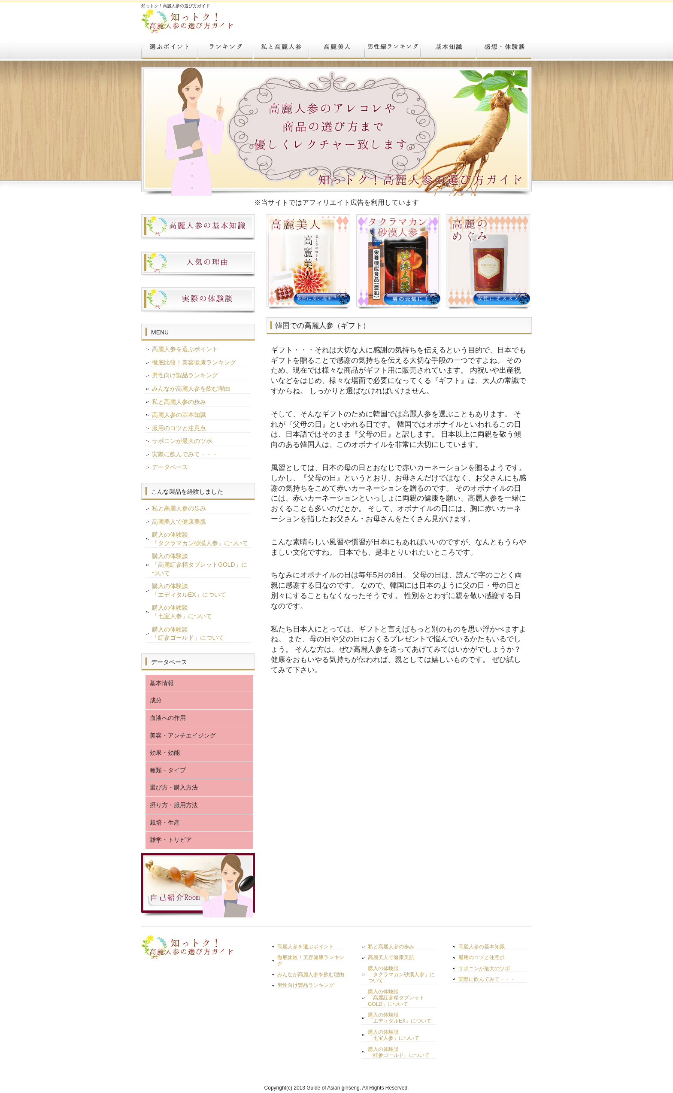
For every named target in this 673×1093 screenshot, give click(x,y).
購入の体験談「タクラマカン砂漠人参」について (200, 538)
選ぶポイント (169, 51)
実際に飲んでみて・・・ (185, 454)
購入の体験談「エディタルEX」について (189, 590)
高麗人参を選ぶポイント (185, 349)
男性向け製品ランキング (185, 375)
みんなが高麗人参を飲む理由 (191, 388)
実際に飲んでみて (504, 51)
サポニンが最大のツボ (182, 440)
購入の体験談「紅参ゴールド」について (188, 633)
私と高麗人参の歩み (281, 51)
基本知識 (448, 51)
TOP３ (225, 51)
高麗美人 (336, 51)
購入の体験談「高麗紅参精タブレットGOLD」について (199, 564)
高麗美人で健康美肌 (179, 521)
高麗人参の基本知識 (179, 414)
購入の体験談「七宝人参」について (182, 611)
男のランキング (392, 51)
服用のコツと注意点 (179, 428)
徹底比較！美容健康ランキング (194, 362)
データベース (170, 467)
